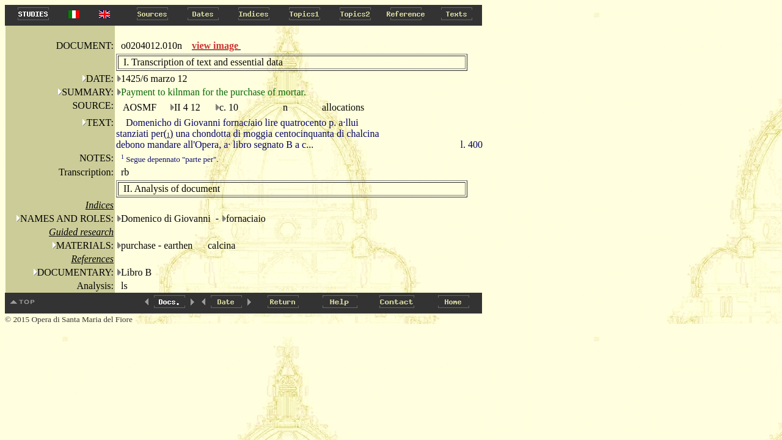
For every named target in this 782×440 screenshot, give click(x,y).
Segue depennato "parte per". (170, 159)
